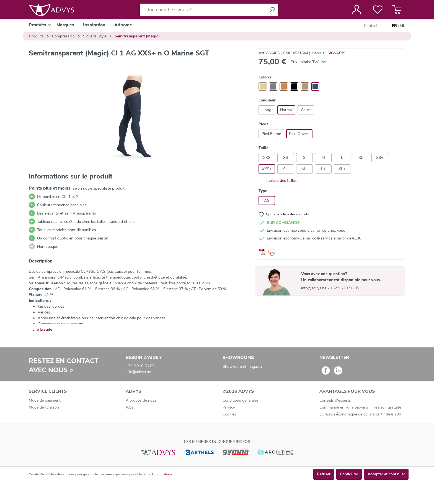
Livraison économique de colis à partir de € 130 (360, 414)
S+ (285, 169)
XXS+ (267, 169)
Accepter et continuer (386, 474)
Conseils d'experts (335, 400)
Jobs (129, 407)
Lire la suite (42, 329)
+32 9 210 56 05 (344, 288)
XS (285, 157)
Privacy (229, 407)
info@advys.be (314, 288)
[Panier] (396, 9)
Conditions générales (241, 400)
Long (266, 110)
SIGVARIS (336, 53)
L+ (323, 169)
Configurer (349, 474)
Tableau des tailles (278, 180)
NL (402, 26)
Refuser (323, 474)
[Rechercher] (271, 10)
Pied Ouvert (299, 133)
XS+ (379, 157)
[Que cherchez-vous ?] (203, 10)
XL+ (342, 169)
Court (306, 110)
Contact (371, 25)
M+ (304, 169)
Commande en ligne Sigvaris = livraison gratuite (360, 407)
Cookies (229, 414)
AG (267, 200)
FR (394, 26)
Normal (286, 110)
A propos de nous (141, 400)
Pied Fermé (271, 133)
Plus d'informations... (159, 474)
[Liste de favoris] (377, 9)
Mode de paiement (45, 400)
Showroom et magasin (242, 366)
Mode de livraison (44, 407)
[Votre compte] (356, 9)
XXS (266, 157)
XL (360, 157)
